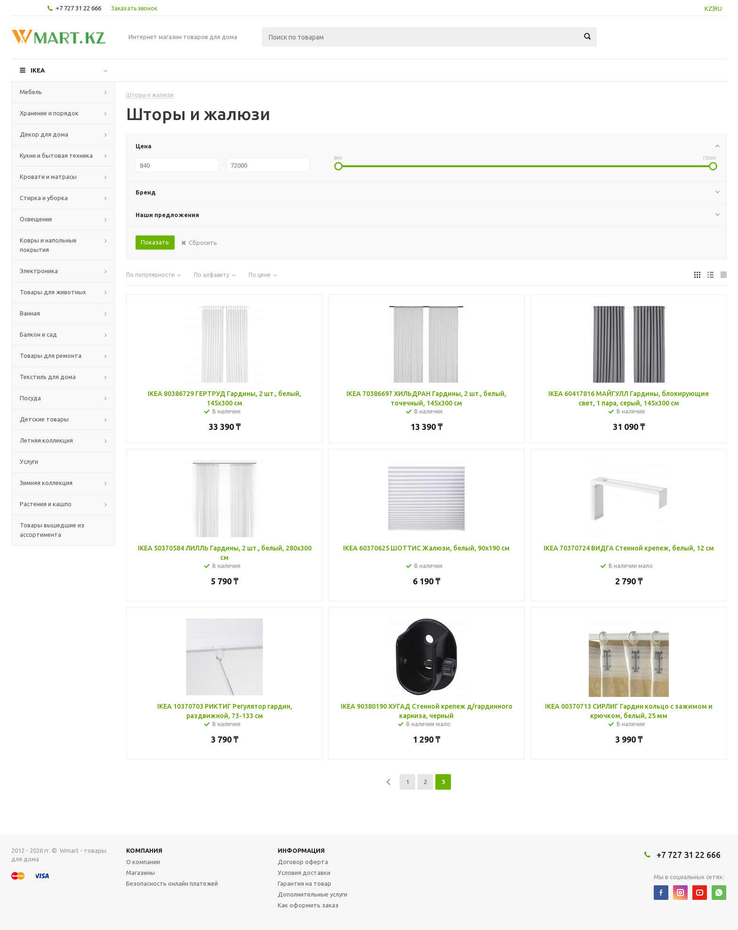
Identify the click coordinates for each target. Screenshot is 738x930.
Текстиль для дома (48, 376)
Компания (144, 850)
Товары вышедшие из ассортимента (52, 530)
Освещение (36, 219)
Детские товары (44, 419)
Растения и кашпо (46, 504)
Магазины (140, 872)
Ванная (30, 313)
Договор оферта (303, 861)
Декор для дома (44, 134)
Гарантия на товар (304, 883)
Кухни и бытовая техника (56, 155)
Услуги (29, 461)
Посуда (30, 398)
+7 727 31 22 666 (78, 8)
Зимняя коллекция (46, 482)
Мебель (31, 92)
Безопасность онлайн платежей (172, 883)
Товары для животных (53, 292)
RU (718, 8)
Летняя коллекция (46, 440)
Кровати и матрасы (48, 176)
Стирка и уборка (44, 197)
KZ (709, 8)
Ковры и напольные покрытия (48, 245)
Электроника (39, 270)
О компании (143, 861)
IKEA (38, 70)
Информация (301, 850)
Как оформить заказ (308, 905)
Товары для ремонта (50, 355)
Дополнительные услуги (312, 894)
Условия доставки (304, 872)
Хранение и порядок (49, 113)
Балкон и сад (38, 334)
